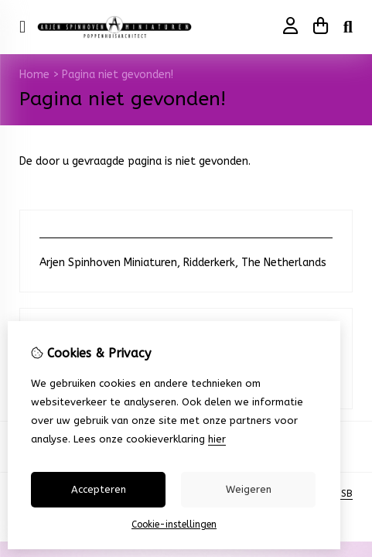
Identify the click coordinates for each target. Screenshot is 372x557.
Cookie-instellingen (174, 524)
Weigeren (248, 489)
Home (34, 74)
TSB (344, 493)
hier (217, 439)
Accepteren (98, 489)
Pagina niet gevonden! (117, 74)
